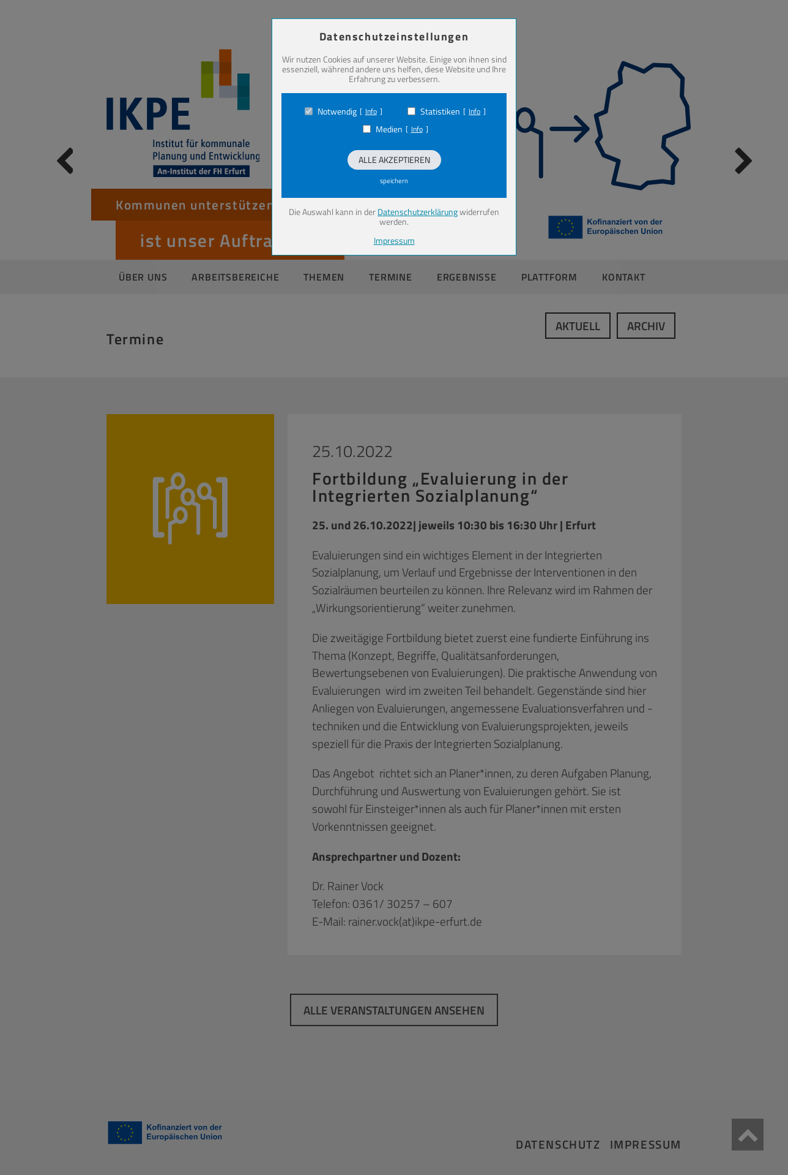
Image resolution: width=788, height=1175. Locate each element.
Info (371, 111)
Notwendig (337, 111)
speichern (394, 181)
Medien (389, 129)
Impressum (394, 240)
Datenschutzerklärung (417, 211)
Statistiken (440, 111)
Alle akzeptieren (394, 159)
